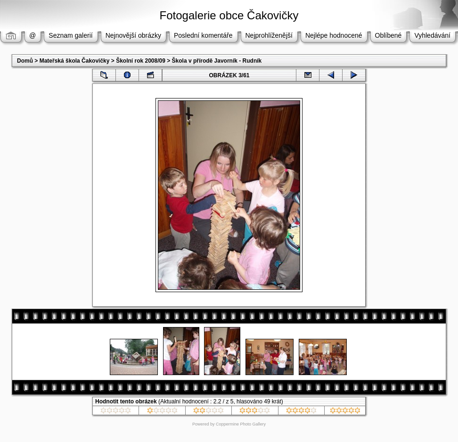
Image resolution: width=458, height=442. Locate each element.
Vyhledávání (432, 35)
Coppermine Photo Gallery (241, 424)
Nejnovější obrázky (133, 35)
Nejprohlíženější (269, 35)
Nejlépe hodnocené (333, 35)
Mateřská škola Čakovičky (75, 60)
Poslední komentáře (203, 35)
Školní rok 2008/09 (140, 60)
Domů (25, 60)
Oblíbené (388, 35)
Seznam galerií (70, 35)
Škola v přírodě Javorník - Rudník (217, 60)
